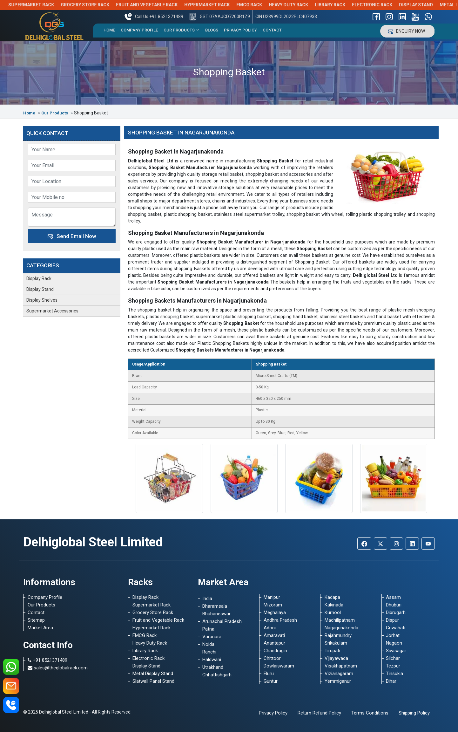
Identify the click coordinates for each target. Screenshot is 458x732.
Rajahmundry (338, 635)
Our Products (181, 29)
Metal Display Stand (152, 673)
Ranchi (209, 652)
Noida (208, 644)
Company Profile (139, 30)
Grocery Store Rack (94, 4)
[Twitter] (380, 543)
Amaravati (274, 635)
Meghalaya (275, 612)
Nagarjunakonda (341, 628)
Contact (272, 30)
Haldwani (211, 659)
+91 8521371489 (47, 660)
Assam (393, 597)
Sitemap (36, 620)
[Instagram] (396, 543)
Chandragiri (275, 650)
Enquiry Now (407, 31)
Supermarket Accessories (52, 310)
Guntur (271, 681)
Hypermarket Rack (216, 4)
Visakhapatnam (341, 666)
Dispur (392, 620)
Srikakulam (336, 643)
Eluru (269, 673)
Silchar (393, 658)
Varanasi (211, 637)
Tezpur (393, 666)
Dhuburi (393, 605)
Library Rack (339, 4)
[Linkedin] (412, 543)
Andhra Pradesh (280, 620)
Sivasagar (396, 650)
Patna (208, 629)
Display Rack (38, 278)
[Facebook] (364, 543)
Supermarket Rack (41, 4)
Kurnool (333, 612)
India (207, 598)
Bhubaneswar (216, 614)
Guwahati (395, 628)
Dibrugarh (396, 612)
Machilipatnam (340, 620)
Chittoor (272, 658)
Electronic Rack (381, 4)
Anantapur (274, 643)
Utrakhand (212, 667)
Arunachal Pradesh (222, 621)
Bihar (391, 681)
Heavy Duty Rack (298, 4)
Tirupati (332, 650)
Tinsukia (394, 673)
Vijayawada (336, 658)
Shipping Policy (414, 713)
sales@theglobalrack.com (58, 668)
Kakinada (334, 605)
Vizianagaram (339, 673)
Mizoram (273, 605)
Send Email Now (72, 236)
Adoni (270, 628)
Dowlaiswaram (279, 666)
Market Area (40, 628)
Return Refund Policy (319, 713)
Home (109, 30)
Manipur (272, 597)
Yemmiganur (338, 681)
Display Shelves (41, 300)
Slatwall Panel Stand (153, 681)
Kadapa (332, 597)
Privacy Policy (240, 30)
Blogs (211, 30)
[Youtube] (428, 543)
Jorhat (393, 635)
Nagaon (394, 643)
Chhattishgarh (217, 675)
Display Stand (425, 4)
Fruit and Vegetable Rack (156, 4)
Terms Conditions (369, 713)
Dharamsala (214, 606)
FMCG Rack (259, 4)
